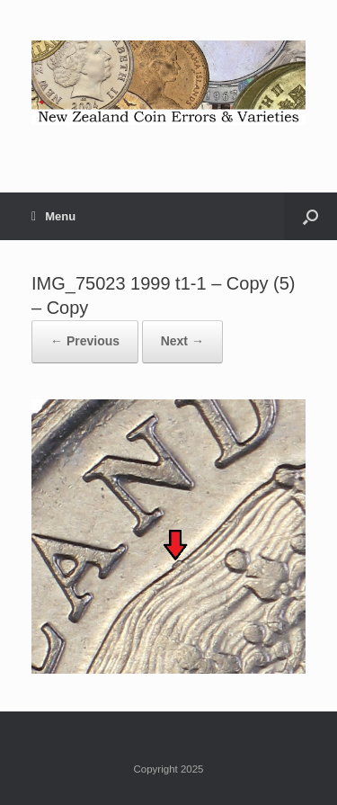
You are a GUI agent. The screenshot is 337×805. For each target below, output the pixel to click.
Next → (182, 341)
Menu (53, 216)
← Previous (85, 341)
